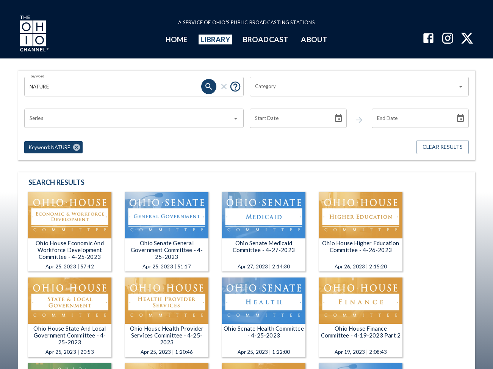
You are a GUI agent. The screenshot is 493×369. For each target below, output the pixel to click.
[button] (53, 147)
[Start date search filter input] (289, 118)
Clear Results (442, 147)
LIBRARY (215, 39)
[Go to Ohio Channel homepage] (33, 34)
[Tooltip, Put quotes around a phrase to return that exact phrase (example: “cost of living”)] (235, 86)
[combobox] (353, 86)
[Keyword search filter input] (112, 86)
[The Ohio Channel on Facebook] (428, 39)
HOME (177, 39)
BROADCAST (265, 39)
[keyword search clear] (224, 86)
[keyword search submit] (208, 86)
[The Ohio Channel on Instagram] (447, 39)
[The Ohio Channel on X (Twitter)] (467, 39)
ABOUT (314, 39)
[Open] (460, 86)
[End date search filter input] (411, 118)
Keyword (37, 76)
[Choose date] (338, 118)
